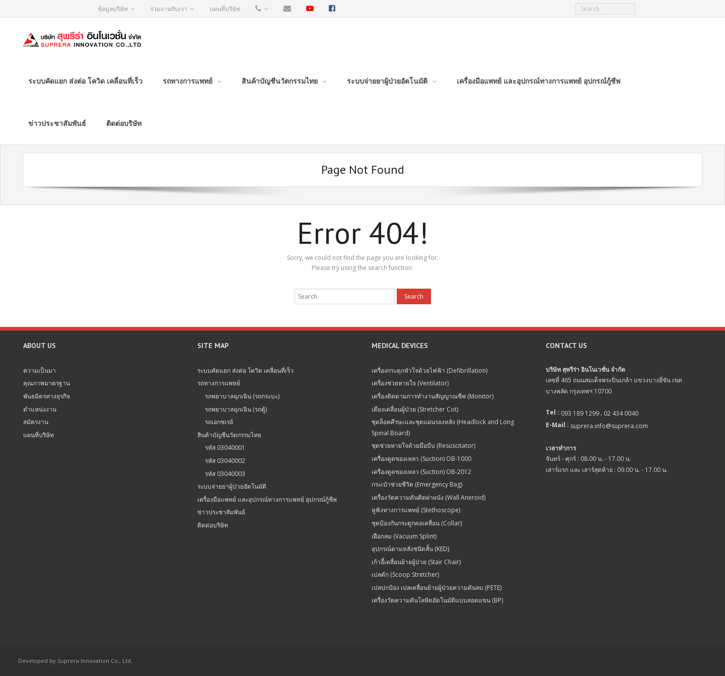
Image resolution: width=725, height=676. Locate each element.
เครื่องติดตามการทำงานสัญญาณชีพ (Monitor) (432, 396)
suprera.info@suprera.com (609, 426)
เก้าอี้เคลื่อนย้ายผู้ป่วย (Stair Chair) (416, 562)
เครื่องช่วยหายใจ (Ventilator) (410, 383)
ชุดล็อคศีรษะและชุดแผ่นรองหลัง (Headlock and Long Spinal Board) (443, 427)
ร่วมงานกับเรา (168, 9)
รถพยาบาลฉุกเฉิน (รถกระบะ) (242, 396)
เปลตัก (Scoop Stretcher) (405, 574)
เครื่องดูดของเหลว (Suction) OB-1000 (421, 458)
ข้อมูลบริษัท (113, 9)
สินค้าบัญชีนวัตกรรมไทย (229, 435)
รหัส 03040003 (225, 473)
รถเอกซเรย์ (219, 422)
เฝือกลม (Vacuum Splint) (404, 536)
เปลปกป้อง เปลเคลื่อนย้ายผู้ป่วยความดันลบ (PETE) (436, 587)
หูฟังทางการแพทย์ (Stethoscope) (416, 510)
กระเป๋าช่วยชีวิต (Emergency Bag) (417, 484)
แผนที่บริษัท (224, 9)
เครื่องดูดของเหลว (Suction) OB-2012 (421, 471)
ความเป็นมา (39, 370)
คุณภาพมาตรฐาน (46, 383)
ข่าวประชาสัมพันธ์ (221, 512)
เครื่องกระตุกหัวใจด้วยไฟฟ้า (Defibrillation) (429, 370)
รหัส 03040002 (225, 460)
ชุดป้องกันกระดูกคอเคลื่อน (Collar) (417, 523)
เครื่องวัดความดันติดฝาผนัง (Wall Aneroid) (428, 497)
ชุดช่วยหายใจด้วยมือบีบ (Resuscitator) (423, 445)
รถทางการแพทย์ (218, 383)
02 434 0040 (621, 413)
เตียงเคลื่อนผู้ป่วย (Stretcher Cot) (415, 409)
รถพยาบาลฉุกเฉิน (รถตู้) (236, 409)
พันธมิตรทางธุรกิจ (46, 396)
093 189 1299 (580, 413)
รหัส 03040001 (225, 447)
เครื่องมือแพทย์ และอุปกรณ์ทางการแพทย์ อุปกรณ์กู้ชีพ (267, 499)
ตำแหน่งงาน (39, 409)
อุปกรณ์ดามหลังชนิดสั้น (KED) (410, 549)
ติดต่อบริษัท (212, 525)
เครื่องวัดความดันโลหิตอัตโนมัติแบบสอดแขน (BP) (437, 600)
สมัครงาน (35, 422)
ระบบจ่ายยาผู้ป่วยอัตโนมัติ (231, 486)
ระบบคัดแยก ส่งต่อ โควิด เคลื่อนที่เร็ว (245, 370)
